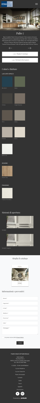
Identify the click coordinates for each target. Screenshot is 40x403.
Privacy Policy (20, 337)
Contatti (20, 377)
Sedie (20, 380)
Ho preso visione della (14, 337)
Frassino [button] (5, 185)
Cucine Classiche (20, 371)
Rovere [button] (5, 163)
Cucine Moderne (20, 368)
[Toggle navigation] (36, 4)
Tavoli (20, 383)
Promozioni (20, 389)
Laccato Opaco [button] (8, 74)
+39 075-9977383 (21, 362)
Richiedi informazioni (20, 60)
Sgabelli (20, 386)
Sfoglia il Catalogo (20, 54)
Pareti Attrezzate (20, 374)
